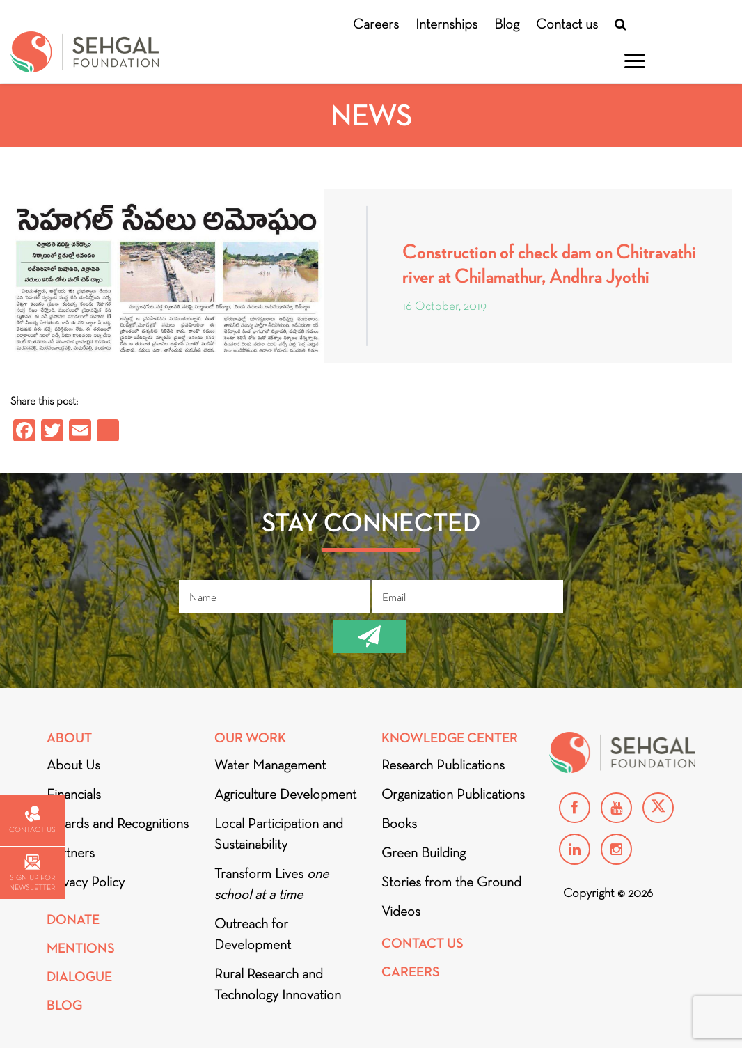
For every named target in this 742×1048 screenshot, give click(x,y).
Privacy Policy (86, 881)
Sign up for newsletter (32, 873)
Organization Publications (453, 793)
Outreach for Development (252, 934)
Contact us (567, 23)
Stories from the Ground (451, 881)
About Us (73, 764)
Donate (73, 920)
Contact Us (422, 943)
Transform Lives (271, 883)
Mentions (81, 948)
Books (399, 823)
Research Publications (443, 764)
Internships (446, 23)
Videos (400, 910)
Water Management (270, 764)
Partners (71, 852)
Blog (506, 23)
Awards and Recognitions (118, 823)
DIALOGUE (79, 977)
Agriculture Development (285, 793)
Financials (74, 793)
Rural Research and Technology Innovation (277, 984)
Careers (376, 23)
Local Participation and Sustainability (278, 833)
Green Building (423, 852)
